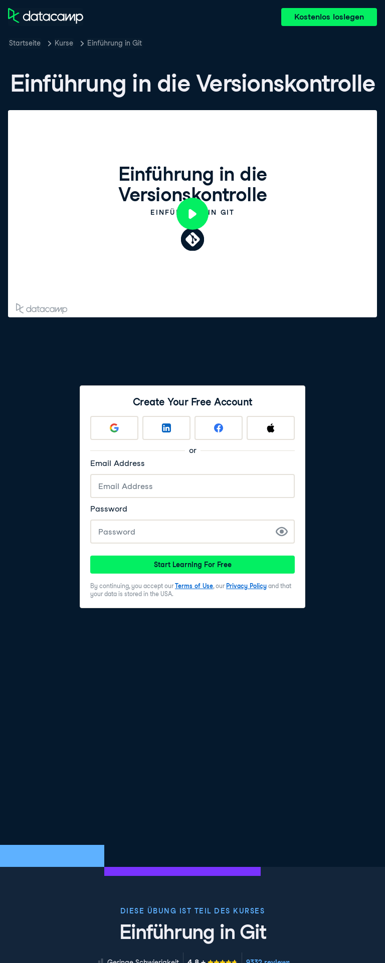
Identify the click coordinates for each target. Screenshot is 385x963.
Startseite (25, 43)
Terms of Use (194, 586)
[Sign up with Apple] (271, 428)
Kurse (64, 43)
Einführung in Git (114, 43)
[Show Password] (282, 532)
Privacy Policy (246, 586)
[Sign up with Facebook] (219, 428)
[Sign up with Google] (114, 428)
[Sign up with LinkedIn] (166, 428)
